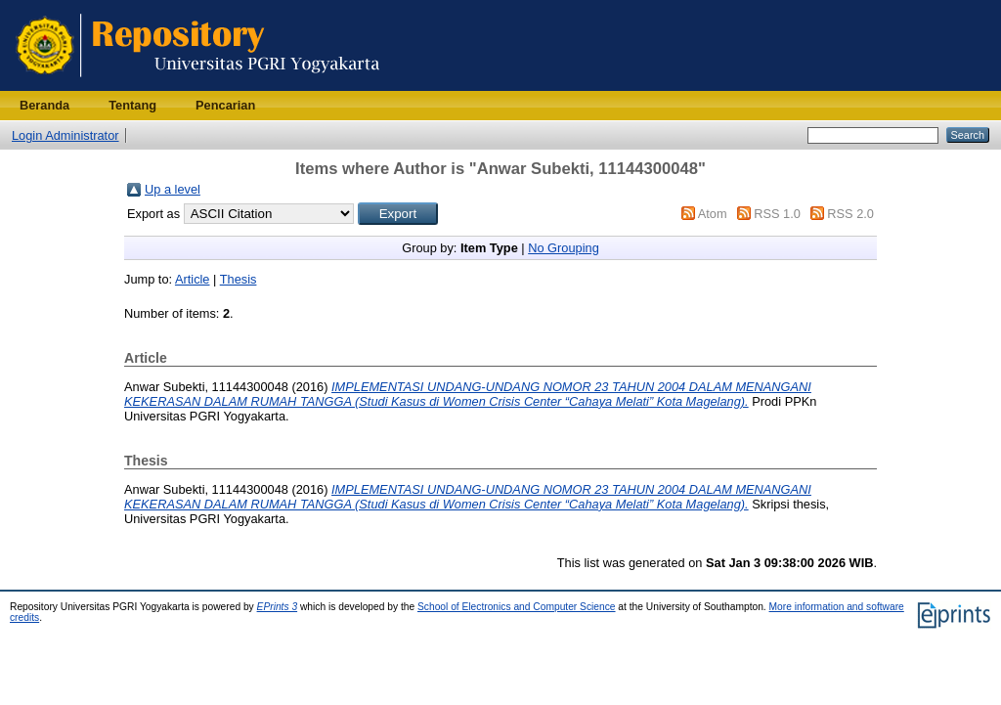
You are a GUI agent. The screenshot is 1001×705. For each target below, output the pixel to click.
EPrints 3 (277, 606)
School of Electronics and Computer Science (516, 606)
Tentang (132, 105)
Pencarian (225, 105)
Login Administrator (65, 135)
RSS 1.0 (777, 213)
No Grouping (563, 248)
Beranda (44, 105)
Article (192, 279)
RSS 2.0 (850, 213)
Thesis (238, 279)
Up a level (172, 189)
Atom (712, 213)
